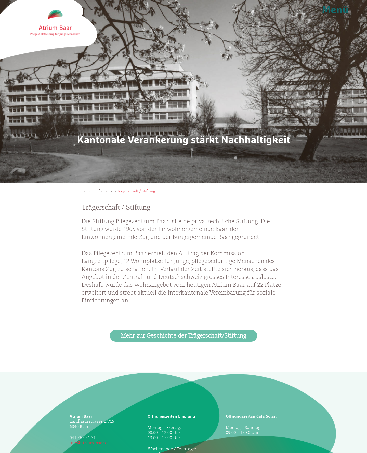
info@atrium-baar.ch (90, 443)
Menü (335, 10)
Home (87, 191)
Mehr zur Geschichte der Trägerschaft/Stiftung (183, 336)
